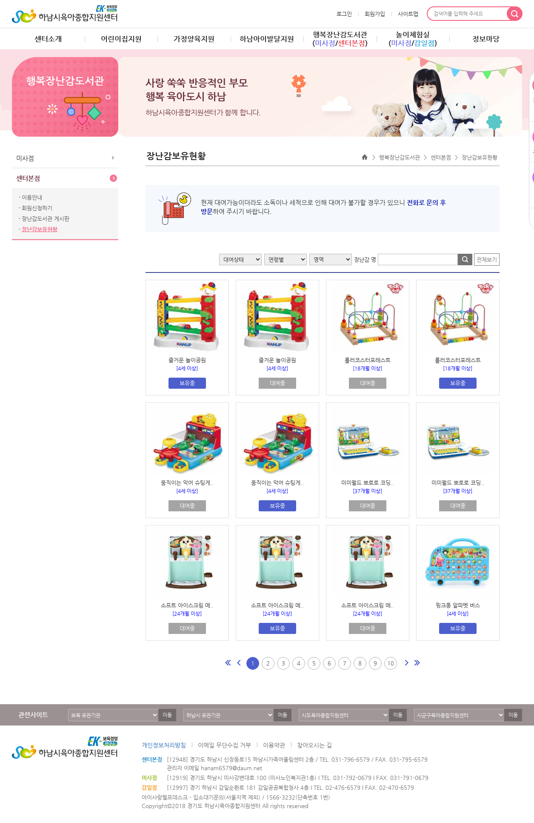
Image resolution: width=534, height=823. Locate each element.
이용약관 (274, 745)
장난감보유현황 (39, 229)
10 (390, 663)
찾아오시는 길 (314, 745)
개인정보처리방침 (164, 745)
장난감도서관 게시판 (45, 218)
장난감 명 (365, 259)
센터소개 (48, 38)
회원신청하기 (37, 208)
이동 (167, 715)
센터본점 (28, 178)
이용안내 (32, 197)
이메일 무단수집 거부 (224, 745)
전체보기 (487, 259)
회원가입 (375, 14)
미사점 (25, 158)
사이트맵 (408, 14)
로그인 (344, 14)
